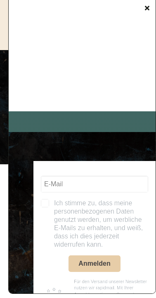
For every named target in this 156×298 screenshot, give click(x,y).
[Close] (147, 8)
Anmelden (94, 263)
